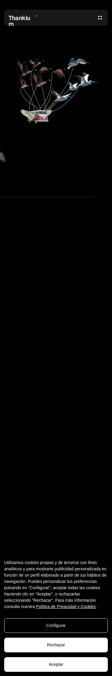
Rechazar (56, 645)
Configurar (56, 625)
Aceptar (56, 664)
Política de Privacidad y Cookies (66, 606)
